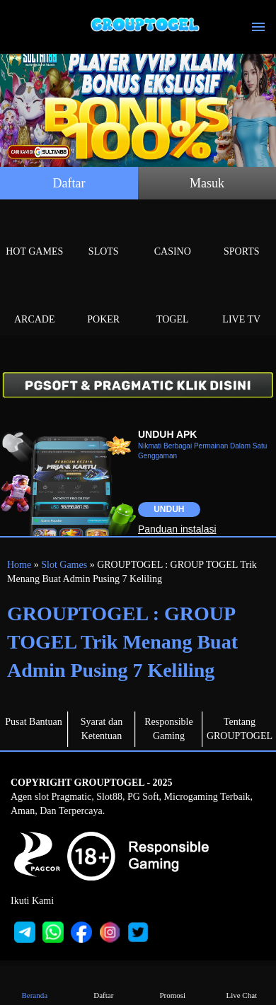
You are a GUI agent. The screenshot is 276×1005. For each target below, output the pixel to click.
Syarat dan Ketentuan (101, 728)
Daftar (69, 183)
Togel (172, 303)
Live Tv (242, 303)
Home (19, 564)
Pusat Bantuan (33, 721)
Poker (104, 303)
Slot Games (64, 564)
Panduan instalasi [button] (177, 529)
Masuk (207, 183)
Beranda (34, 985)
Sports (242, 235)
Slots (104, 235)
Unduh (169, 509)
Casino (172, 235)
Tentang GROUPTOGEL (239, 728)
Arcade (34, 303)
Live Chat (241, 985)
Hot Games (34, 235)
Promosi (172, 985)
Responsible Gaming (168, 728)
